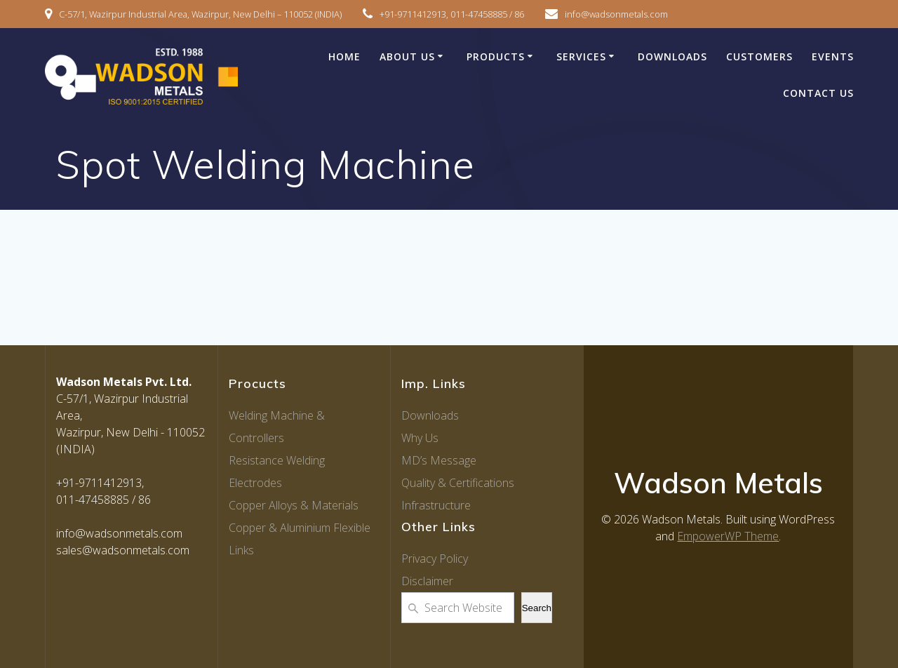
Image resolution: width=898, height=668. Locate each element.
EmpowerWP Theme (728, 536)
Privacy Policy (434, 558)
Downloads (672, 56)
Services (581, 56)
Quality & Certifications (457, 482)
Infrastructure (436, 505)
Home (344, 56)
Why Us (419, 438)
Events (833, 56)
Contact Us (818, 93)
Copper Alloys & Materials (293, 505)
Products (496, 56)
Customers (759, 56)
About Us (407, 56)
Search (536, 608)
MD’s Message (438, 460)
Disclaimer (427, 581)
